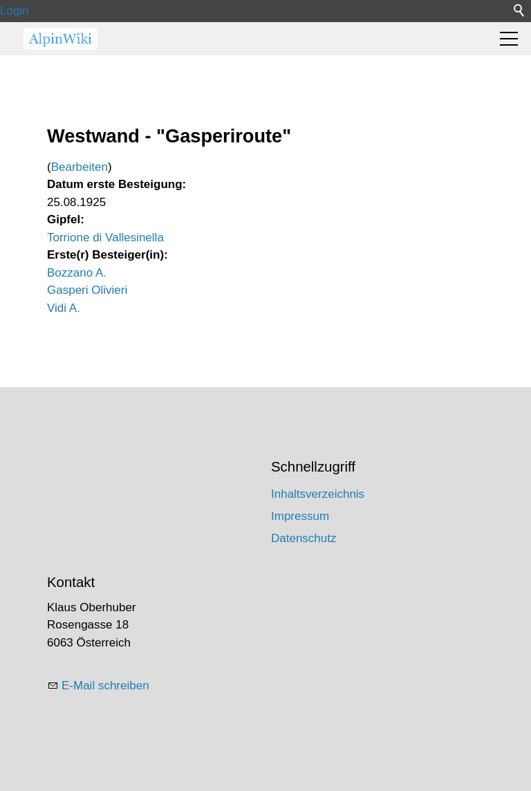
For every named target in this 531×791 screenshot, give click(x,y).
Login (14, 10)
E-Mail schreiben (105, 685)
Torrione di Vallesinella (105, 237)
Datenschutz (304, 538)
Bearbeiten (79, 167)
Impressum (300, 516)
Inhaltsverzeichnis (317, 494)
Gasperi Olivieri (87, 290)
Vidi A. (63, 308)
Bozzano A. (76, 272)
